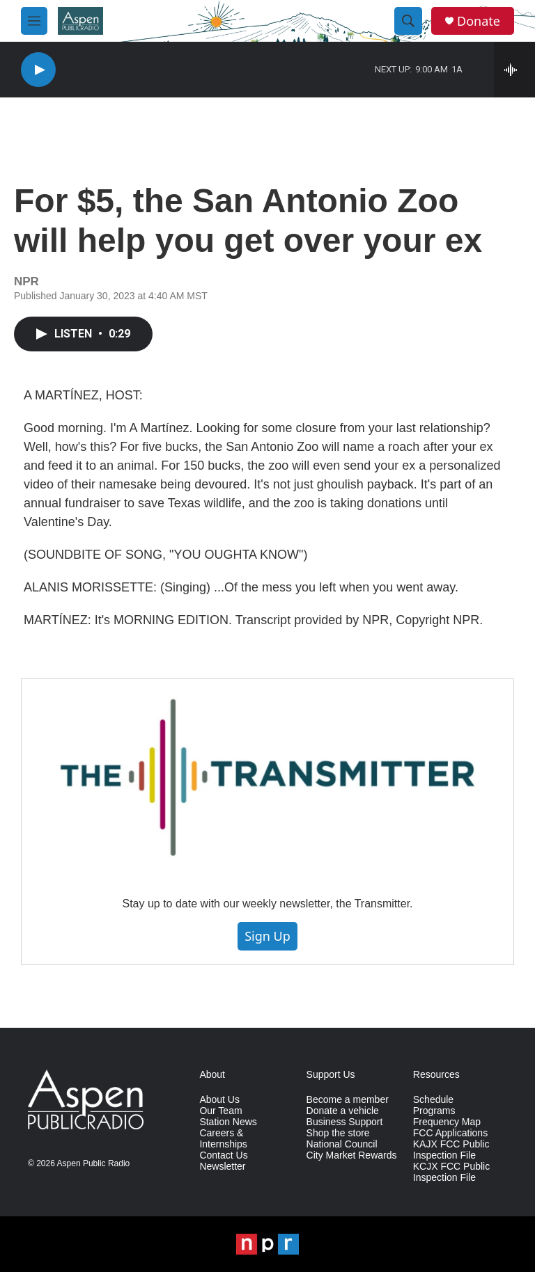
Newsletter (222, 1166)
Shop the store (338, 1133)
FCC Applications (450, 1133)
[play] (38, 70)
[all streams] (514, 69)
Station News (227, 1122)
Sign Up (267, 936)
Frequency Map (447, 1122)
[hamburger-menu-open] (34, 21)
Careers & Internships (223, 1139)
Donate (478, 21)
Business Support (345, 1122)
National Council (342, 1144)
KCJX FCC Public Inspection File (451, 1172)
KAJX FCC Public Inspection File (451, 1150)
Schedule (433, 1100)
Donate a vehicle (343, 1111)
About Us (219, 1100)
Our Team (220, 1111)
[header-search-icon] (408, 21)
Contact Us (223, 1155)
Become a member (348, 1100)
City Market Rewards (352, 1155)
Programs (434, 1111)
